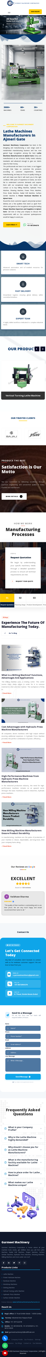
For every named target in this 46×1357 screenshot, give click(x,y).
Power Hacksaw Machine (11, 1277)
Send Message (23, 1077)
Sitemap (37, 1340)
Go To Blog (10, 633)
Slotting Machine (8, 1288)
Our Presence (9, 1343)
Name (7, 1024)
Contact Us (27, 1343)
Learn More (11, 225)
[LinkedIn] (9, 1263)
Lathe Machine (7, 1274)
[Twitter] (14, 1263)
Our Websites (37, 1343)
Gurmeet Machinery (16, 1242)
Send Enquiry (35, 11)
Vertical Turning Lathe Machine (23, 395)
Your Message (10, 1056)
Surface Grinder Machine (11, 1298)
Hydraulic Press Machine (11, 1294)
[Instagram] (25, 1263)
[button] (3, 24)
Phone (7, 1032)
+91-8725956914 (28, 1326)
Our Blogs (18, 1343)
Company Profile (17, 1340)
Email (7, 1040)
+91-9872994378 (16, 1326)
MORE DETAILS (14, 496)
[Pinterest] (19, 1263)
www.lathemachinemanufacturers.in (26, 1302)
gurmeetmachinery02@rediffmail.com (22, 1332)
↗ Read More (6, 693)
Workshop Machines (9, 1284)
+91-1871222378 (16, 1322)
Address (8, 1048)
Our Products (28, 1340)
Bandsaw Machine (9, 1281)
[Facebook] (4, 1263)
